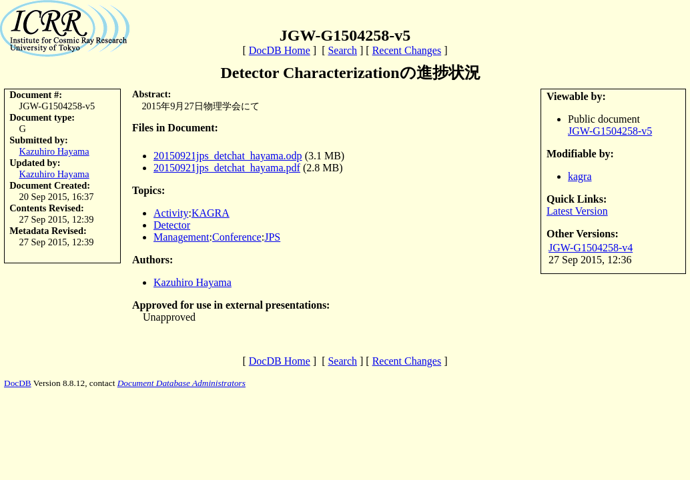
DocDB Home (279, 50)
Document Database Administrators (181, 383)
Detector (171, 225)
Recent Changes (407, 50)
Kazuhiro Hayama (54, 151)
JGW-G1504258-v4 (591, 247)
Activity (170, 213)
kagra (580, 176)
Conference (237, 237)
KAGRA (211, 213)
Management (181, 237)
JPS (272, 237)
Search (342, 50)
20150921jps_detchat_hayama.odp (227, 155)
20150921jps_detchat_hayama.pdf (226, 167)
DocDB (17, 383)
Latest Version (577, 211)
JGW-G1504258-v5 (610, 131)
